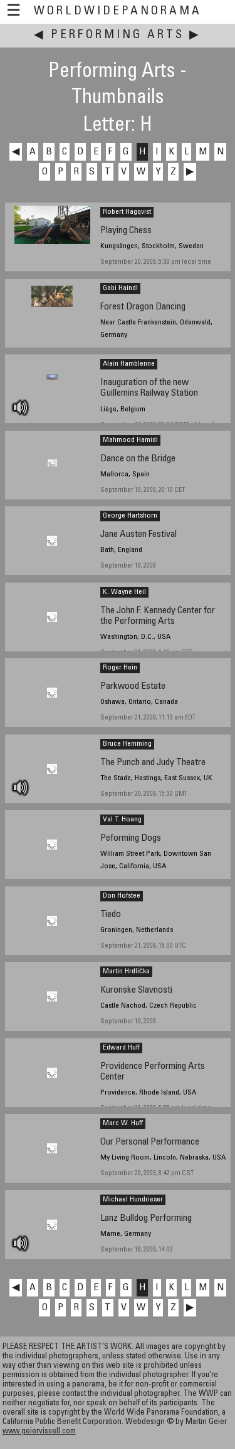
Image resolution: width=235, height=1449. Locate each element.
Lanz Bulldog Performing (146, 1218)
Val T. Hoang (122, 819)
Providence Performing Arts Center (152, 1072)
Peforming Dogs (130, 838)
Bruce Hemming (127, 744)
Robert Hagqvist (127, 212)
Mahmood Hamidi (130, 440)
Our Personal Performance (149, 1142)
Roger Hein (120, 667)
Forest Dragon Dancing (142, 307)
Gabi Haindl (120, 288)
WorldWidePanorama (118, 12)
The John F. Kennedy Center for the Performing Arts (157, 616)
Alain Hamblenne (129, 364)
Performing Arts (117, 35)
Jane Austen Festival (138, 534)
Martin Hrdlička (126, 971)
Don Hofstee (121, 896)
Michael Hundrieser (133, 1199)
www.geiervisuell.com (39, 1432)
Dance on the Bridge (137, 459)
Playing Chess (126, 231)
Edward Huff (121, 1047)
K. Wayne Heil (124, 592)
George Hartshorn (130, 515)
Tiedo (110, 915)
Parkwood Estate (132, 686)
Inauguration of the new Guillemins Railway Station (149, 388)
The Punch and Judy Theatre (153, 763)
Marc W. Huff (123, 1123)
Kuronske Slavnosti (136, 990)
